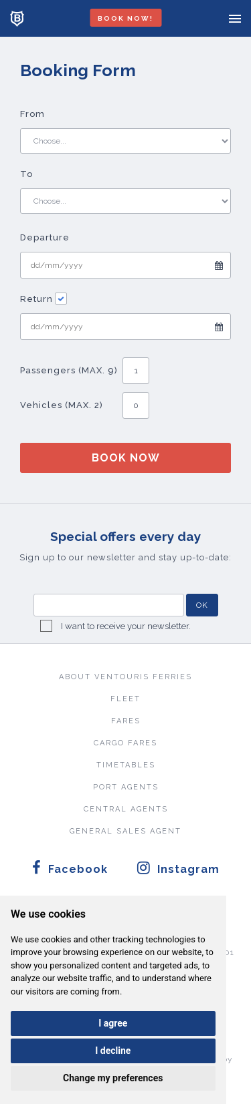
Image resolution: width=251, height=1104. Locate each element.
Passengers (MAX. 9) (69, 370)
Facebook (69, 868)
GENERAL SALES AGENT (125, 831)
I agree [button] (112, 1023)
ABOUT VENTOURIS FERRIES (125, 677)
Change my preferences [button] (113, 1078)
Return (43, 299)
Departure (45, 237)
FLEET (125, 699)
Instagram (178, 868)
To (26, 174)
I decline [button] (113, 1050)
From (32, 114)
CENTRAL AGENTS (126, 809)
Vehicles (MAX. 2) (61, 405)
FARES (126, 721)
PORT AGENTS (126, 787)
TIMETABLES (125, 765)
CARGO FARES (125, 743)
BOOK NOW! (125, 18)
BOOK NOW (126, 457)
